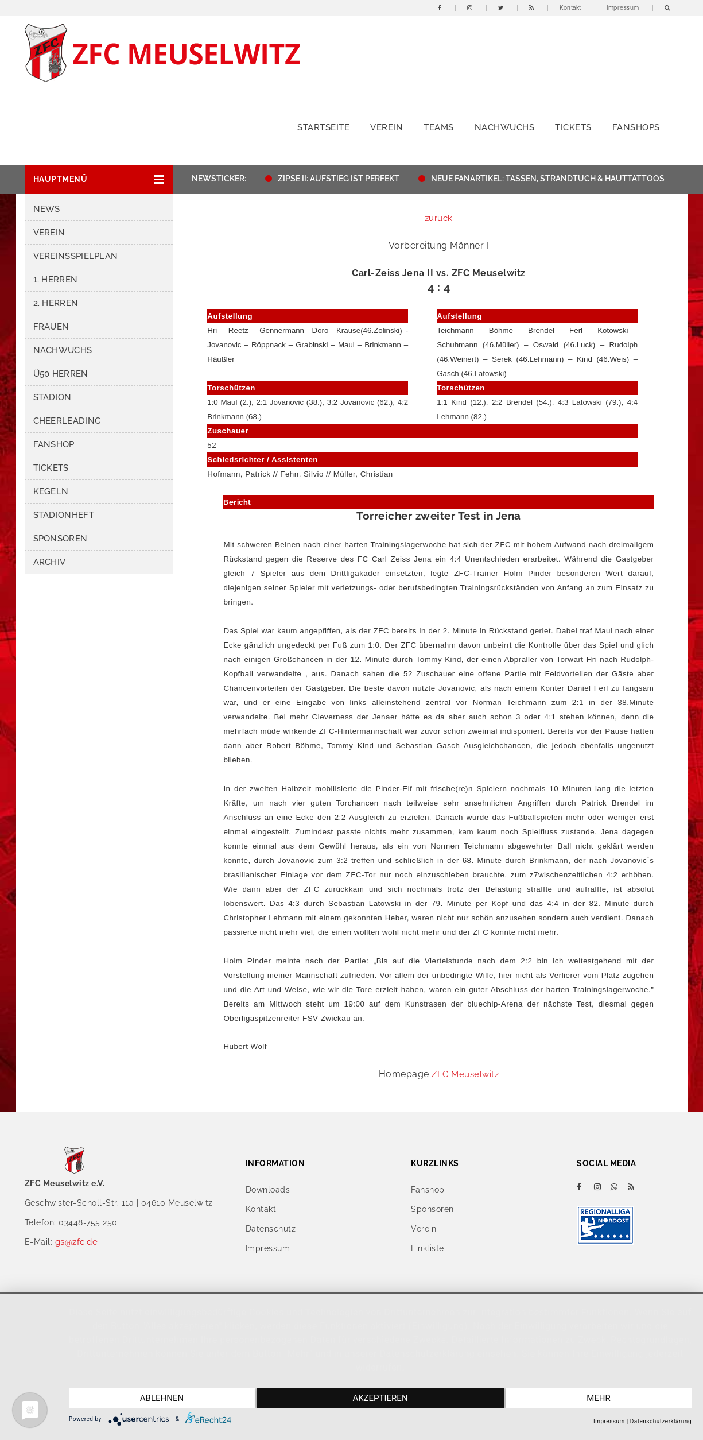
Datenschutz (271, 1228)
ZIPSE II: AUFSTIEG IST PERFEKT (344, 178)
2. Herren (56, 303)
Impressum (623, 8)
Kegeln (51, 491)
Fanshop (54, 444)
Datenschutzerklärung (661, 1421)
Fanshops (636, 127)
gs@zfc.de (76, 1242)
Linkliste (427, 1248)
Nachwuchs (505, 127)
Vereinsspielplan (75, 256)
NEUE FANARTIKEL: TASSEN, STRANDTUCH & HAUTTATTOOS (553, 178)
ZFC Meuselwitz (465, 1074)
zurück (439, 218)
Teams (439, 127)
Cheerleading (67, 421)
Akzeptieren (379, 1398)
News (46, 209)
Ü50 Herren (60, 374)
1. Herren (55, 279)
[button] (99, 179)
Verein (386, 127)
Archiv (49, 562)
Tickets (573, 127)
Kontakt (570, 8)
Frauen (51, 327)
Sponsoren (60, 538)
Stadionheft (63, 515)
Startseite (323, 127)
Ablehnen (162, 1398)
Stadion (52, 397)
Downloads (268, 1189)
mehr (599, 1398)
